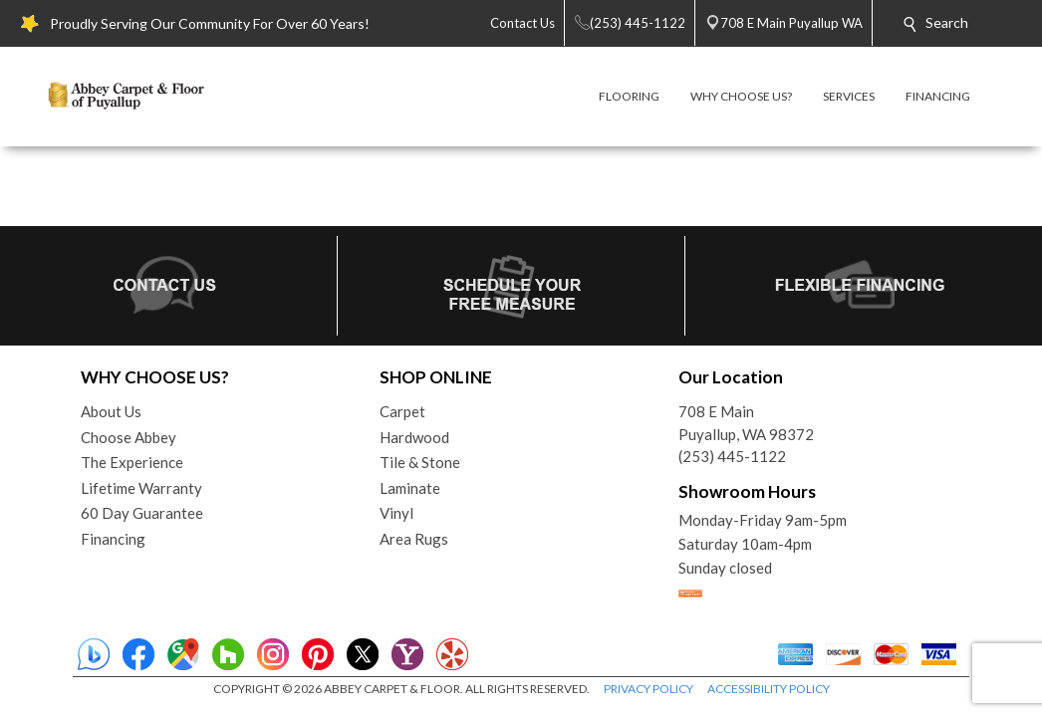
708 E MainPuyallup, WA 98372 (746, 422)
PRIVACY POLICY (648, 688)
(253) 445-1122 (732, 456)
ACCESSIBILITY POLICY (768, 688)
